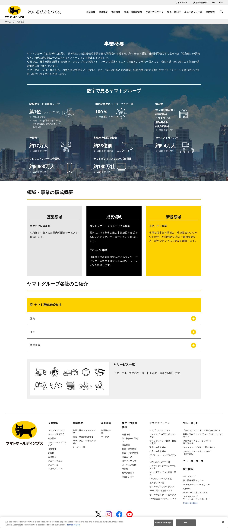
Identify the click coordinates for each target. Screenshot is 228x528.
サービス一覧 (79, 447)
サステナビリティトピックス (162, 494)
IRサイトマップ (129, 461)
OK (185, 524)
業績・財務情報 (129, 449)
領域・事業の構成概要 (83, 437)
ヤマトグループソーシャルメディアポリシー (196, 497)
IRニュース (127, 457)
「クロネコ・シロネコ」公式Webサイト (201, 430)
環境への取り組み (157, 447)
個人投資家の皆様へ (130, 439)
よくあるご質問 (129, 465)
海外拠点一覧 (106, 431)
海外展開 (115, 12)
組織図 (51, 453)
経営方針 (126, 434)
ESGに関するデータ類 (159, 462)
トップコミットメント (159, 430)
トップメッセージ (56, 430)
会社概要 (52, 449)
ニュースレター (55, 469)
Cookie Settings (190, 503)
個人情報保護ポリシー (193, 480)
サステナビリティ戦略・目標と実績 (162, 442)
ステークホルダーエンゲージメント (162, 467)
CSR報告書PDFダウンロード (162, 498)
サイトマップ (181, 2)
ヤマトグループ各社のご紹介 (84, 442)
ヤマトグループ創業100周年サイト (199, 447)
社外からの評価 (156, 482)
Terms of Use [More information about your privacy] (73, 526)
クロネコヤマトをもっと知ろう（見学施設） (197, 452)
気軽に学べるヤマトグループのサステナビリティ (202, 435)
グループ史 (53, 465)
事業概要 (103, 12)
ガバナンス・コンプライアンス (162, 456)
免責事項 (187, 488)
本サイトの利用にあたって (195, 492)
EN (221, 2)
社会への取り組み (157, 451)
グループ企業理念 (56, 434)
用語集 (125, 469)
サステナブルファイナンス (161, 486)
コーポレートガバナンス (57, 443)
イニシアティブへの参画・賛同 (162, 473)
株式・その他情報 (130, 453)
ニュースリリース (193, 12)
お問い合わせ (200, 2)
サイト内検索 (221, 11)
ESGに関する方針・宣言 (160, 490)
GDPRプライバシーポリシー (196, 484)
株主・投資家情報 (133, 12)
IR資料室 (126, 445)
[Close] (222, 523)
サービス (105, 437)
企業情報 (90, 12)
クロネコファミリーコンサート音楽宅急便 (197, 442)
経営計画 (52, 438)
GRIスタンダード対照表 (160, 478)
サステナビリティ (154, 12)
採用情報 (210, 12)
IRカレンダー (128, 477)
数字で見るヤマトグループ (84, 431)
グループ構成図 (55, 461)
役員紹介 (52, 457)
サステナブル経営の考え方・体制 (162, 435)
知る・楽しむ (173, 12)
